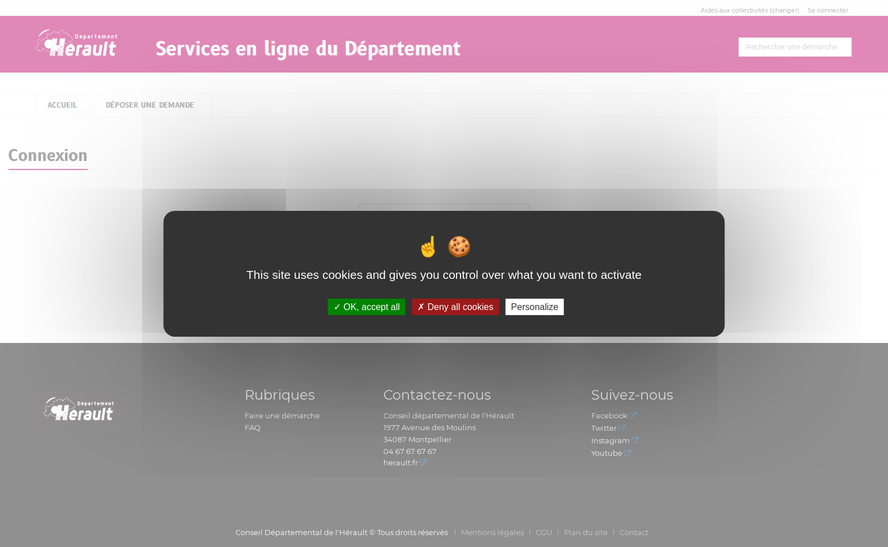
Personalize (534, 306)
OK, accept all (367, 306)
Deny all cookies (455, 306)
